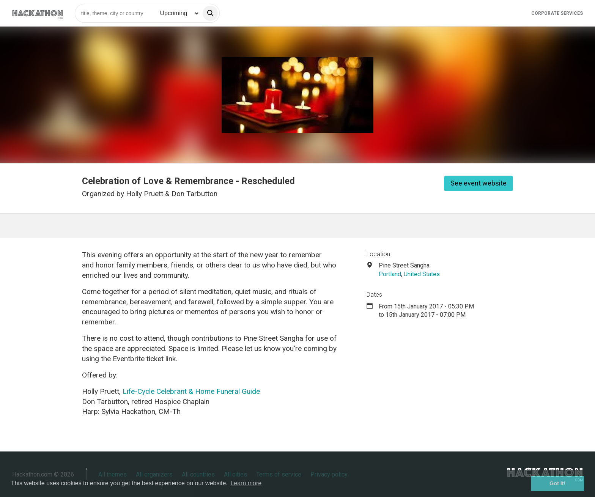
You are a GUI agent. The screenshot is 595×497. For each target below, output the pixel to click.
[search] (210, 13)
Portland (390, 274)
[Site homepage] (37, 13)
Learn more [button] (245, 483)
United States (422, 274)
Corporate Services (557, 13)
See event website (478, 183)
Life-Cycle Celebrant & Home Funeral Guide (191, 391)
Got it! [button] (557, 483)
